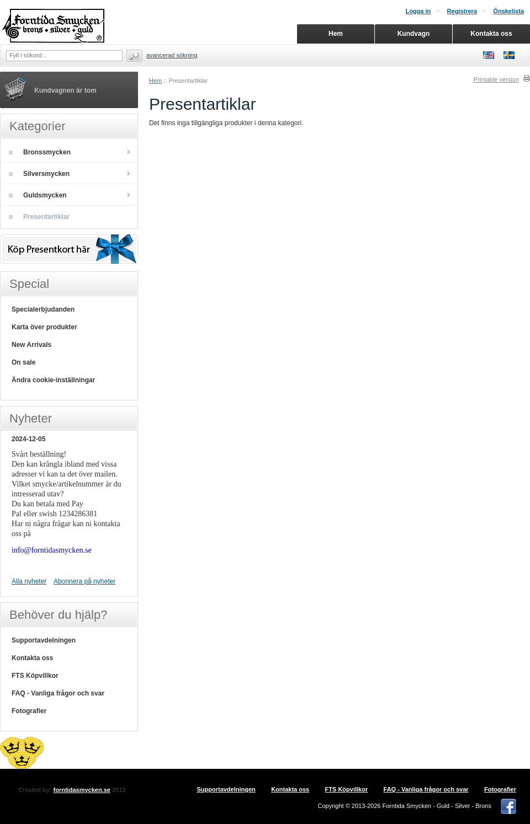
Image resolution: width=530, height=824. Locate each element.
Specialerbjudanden (43, 309)
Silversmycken (39, 174)
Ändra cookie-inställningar (53, 380)
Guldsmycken (38, 195)
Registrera (462, 11)
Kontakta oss (32, 658)
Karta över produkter (44, 327)
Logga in (418, 11)
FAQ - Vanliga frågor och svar (58, 693)
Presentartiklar (39, 217)
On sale (23, 362)
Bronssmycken (40, 152)
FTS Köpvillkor (35, 675)
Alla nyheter (29, 581)
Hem (155, 80)
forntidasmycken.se (82, 789)
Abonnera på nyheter (84, 581)
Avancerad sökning (171, 55)
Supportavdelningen (44, 640)
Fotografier (29, 711)
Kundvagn (414, 34)
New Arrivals (31, 345)
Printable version (496, 79)
